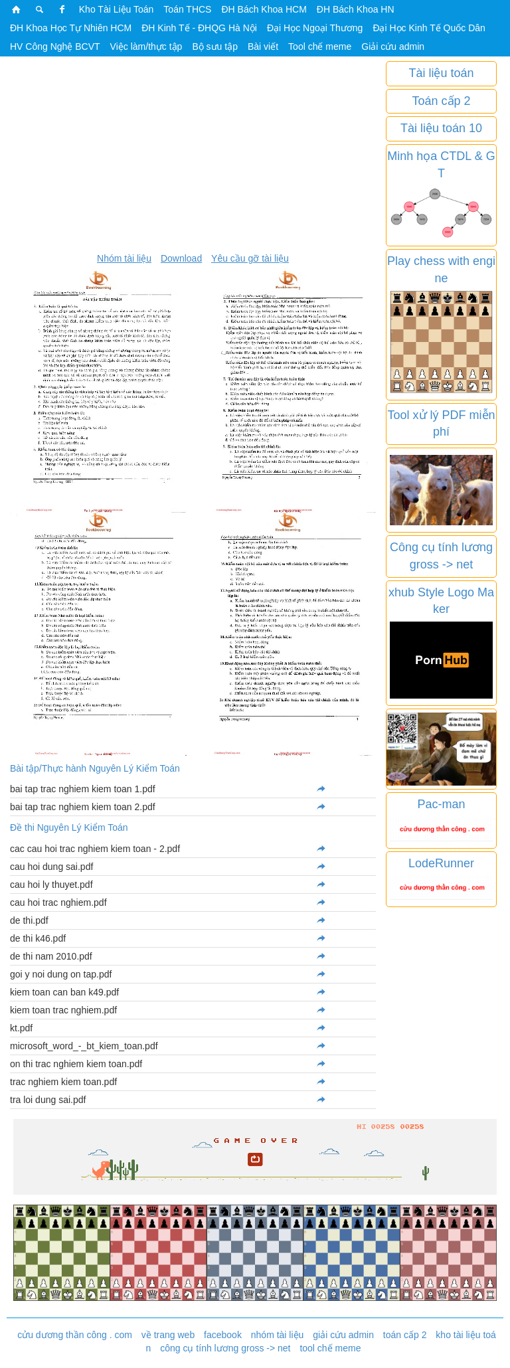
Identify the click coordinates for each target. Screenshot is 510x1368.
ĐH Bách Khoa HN (355, 9)
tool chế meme (330, 1348)
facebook (223, 1334)
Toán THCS (187, 9)
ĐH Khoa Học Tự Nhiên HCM (70, 28)
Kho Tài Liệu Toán (116, 9)
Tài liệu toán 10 (441, 128)
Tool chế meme (319, 46)
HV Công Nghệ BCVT (55, 46)
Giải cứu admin (392, 46)
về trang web (168, 1334)
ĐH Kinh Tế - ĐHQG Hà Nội (199, 28)
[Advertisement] (193, 154)
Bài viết (263, 46)
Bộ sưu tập (215, 46)
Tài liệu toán (440, 73)
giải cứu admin (343, 1334)
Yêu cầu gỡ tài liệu (250, 258)
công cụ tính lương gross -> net (225, 1348)
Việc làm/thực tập (146, 46)
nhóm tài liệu (277, 1334)
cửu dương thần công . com (74, 1334)
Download (181, 258)
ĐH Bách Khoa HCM (263, 9)
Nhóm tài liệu (124, 258)
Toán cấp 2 (441, 101)
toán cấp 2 (405, 1334)
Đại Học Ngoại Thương (315, 28)
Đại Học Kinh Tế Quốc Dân (429, 28)
